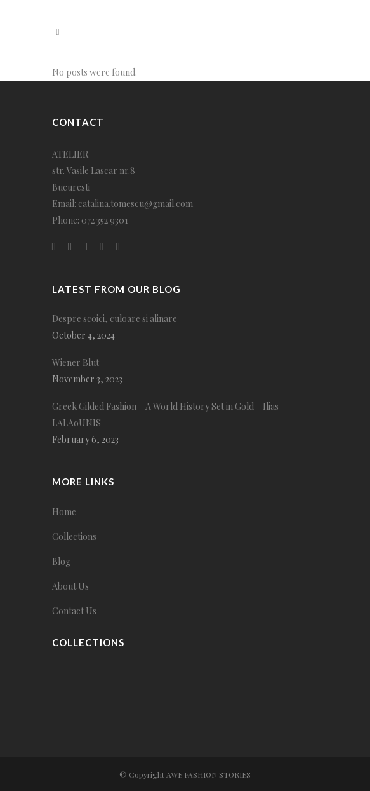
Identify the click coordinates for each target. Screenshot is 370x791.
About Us (70, 586)
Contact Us (74, 611)
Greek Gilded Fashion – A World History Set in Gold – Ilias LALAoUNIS (165, 414)
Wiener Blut (75, 362)
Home (64, 512)
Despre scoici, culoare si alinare (114, 319)
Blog (61, 561)
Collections (74, 537)
